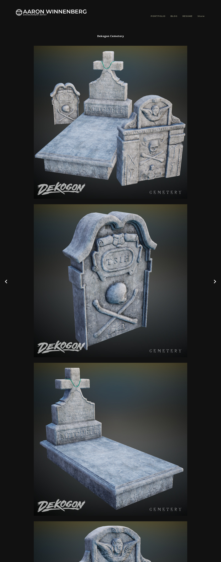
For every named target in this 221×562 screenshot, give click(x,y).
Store (201, 16)
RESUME (187, 16)
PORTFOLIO (158, 16)
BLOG (174, 16)
